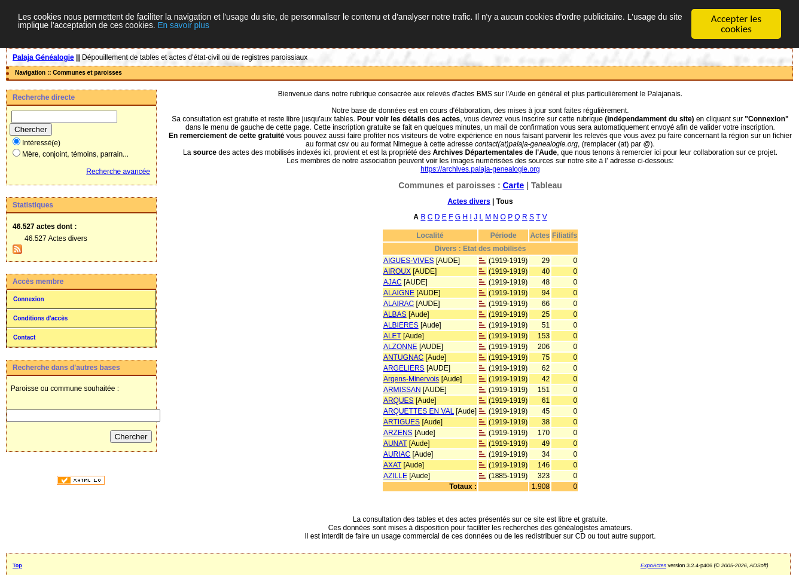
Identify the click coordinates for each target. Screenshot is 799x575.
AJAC (392, 282)
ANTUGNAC (403, 357)
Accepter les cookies (736, 24)
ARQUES (398, 400)
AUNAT (395, 443)
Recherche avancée (118, 171)
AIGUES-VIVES (408, 260)
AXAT (392, 465)
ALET (392, 336)
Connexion (28, 299)
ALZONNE (400, 346)
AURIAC (396, 454)
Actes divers (468, 201)
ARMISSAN (402, 390)
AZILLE (395, 476)
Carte (513, 185)
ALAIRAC (398, 303)
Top (17, 565)
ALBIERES (401, 325)
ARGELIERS (404, 368)
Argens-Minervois (411, 379)
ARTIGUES (401, 422)
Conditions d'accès (40, 318)
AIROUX (397, 271)
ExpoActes (653, 565)
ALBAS (395, 314)
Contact (24, 337)
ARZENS (398, 433)
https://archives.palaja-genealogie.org (479, 169)
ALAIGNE (398, 293)
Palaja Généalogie (43, 57)
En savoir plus (382, 29)
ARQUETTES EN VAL (418, 411)
